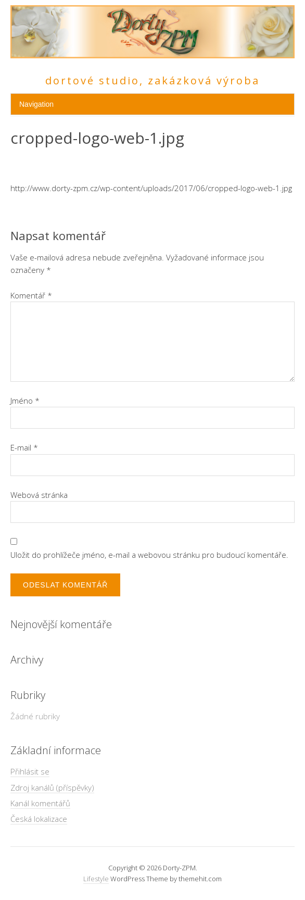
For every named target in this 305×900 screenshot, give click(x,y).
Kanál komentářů (40, 803)
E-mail (24, 447)
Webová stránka (39, 495)
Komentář (31, 295)
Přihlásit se (29, 771)
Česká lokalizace (38, 819)
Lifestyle (96, 878)
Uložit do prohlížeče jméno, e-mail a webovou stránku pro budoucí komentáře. (149, 554)
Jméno (25, 400)
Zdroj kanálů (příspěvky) (52, 787)
